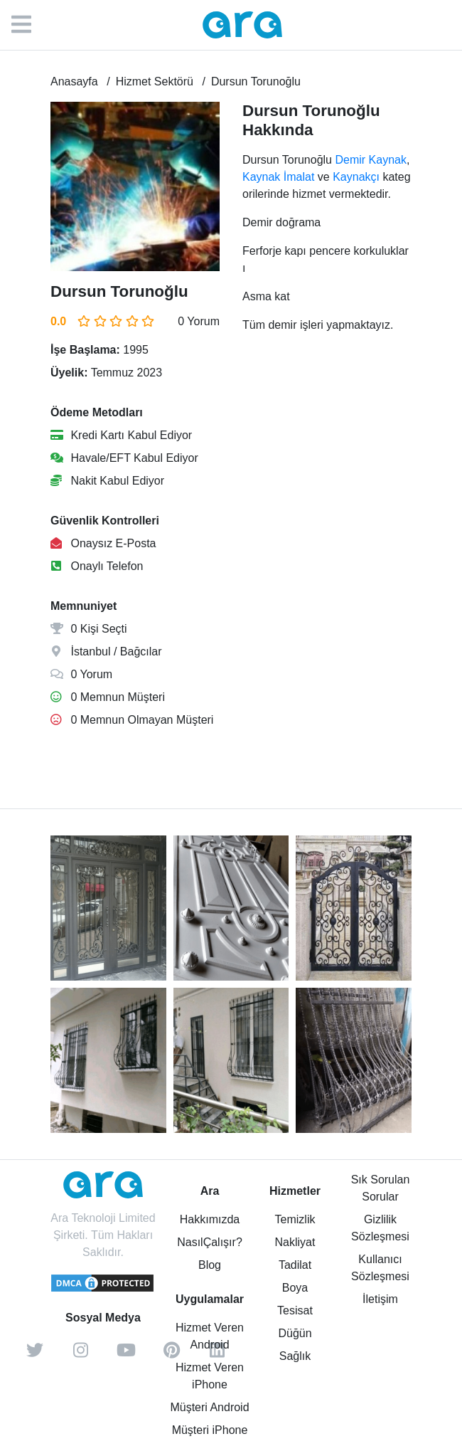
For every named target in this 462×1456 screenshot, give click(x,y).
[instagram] (80, 1355)
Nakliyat (295, 1242)
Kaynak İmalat (278, 177)
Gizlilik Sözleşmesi (380, 1228)
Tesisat (295, 1310)
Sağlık (295, 1356)
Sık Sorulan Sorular (380, 1188)
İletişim (380, 1299)
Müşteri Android (209, 1407)
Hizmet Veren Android (210, 1336)
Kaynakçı (356, 177)
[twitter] (35, 1355)
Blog (209, 1265)
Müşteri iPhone (210, 1430)
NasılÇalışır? (209, 1242)
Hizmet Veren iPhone (210, 1376)
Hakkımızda (210, 1219)
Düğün (294, 1333)
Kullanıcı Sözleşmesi (380, 1267)
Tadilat (295, 1265)
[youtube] (126, 1355)
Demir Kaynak (370, 160)
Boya (295, 1288)
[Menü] (28, 25)
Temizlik (295, 1219)
